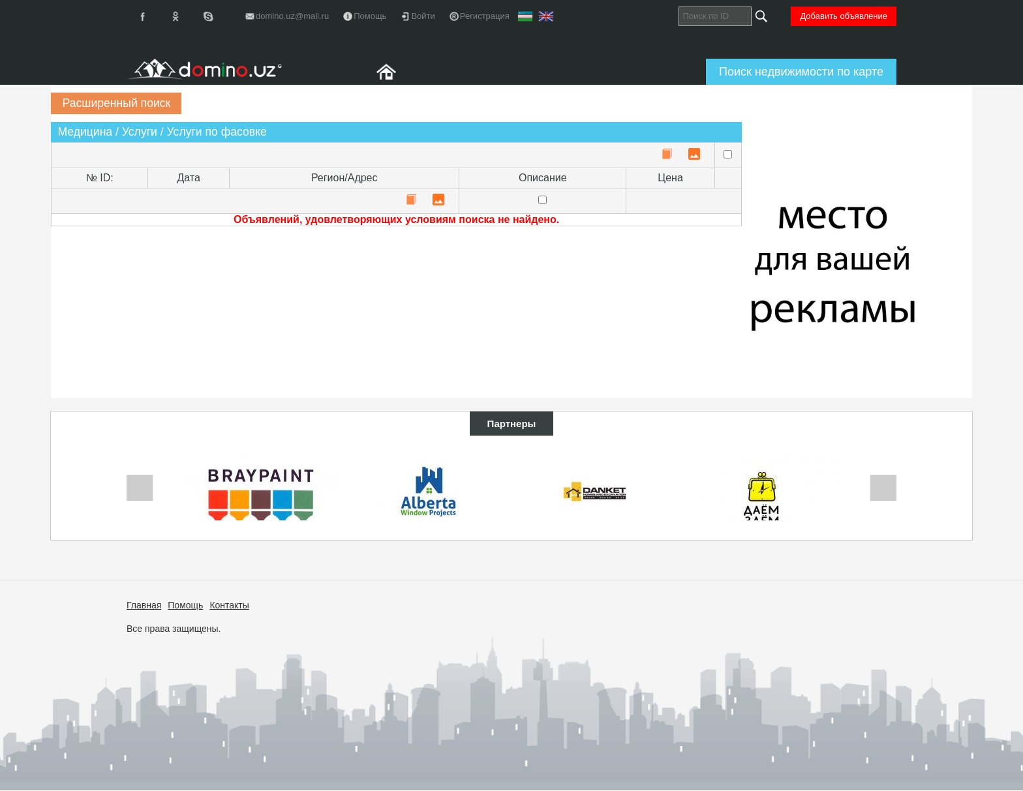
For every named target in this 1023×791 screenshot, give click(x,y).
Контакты (229, 605)
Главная (144, 605)
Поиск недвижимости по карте (801, 71)
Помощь (185, 605)
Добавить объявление (843, 16)
